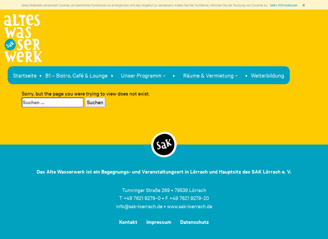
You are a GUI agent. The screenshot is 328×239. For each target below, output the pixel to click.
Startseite (25, 75)
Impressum (158, 221)
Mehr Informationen (284, 5)
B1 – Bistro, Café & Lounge (76, 75)
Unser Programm (143, 75)
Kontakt (128, 221)
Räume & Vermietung (210, 75)
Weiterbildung (267, 75)
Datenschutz (194, 221)
